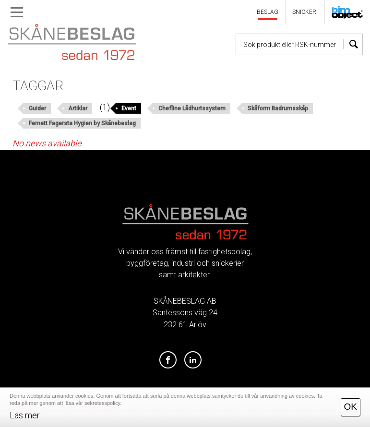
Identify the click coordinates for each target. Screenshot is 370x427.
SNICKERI (305, 12)
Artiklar (77, 108)
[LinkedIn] (193, 360)
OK (350, 407)
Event (128, 108)
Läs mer (25, 415)
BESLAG (267, 12)
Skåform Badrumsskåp (278, 108)
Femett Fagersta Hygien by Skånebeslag (82, 123)
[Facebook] (168, 360)
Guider (37, 108)
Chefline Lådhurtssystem (192, 108)
